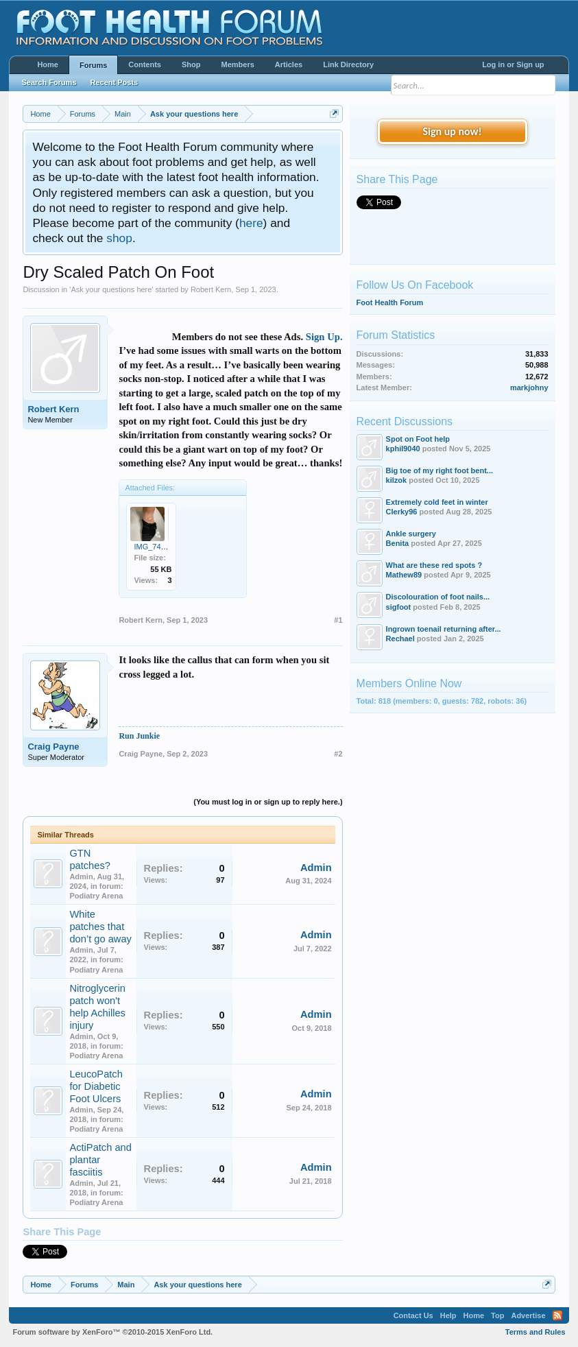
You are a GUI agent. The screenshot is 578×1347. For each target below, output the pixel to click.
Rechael (400, 638)
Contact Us (413, 1315)
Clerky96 (402, 512)
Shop (191, 64)
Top (497, 1315)
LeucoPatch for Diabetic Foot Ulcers (95, 1086)
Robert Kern (211, 289)
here (251, 223)
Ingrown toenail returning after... (443, 629)
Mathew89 (404, 575)
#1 (338, 620)
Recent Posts (115, 82)
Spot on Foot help (418, 439)
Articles (288, 64)
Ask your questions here (111, 289)
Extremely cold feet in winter (437, 502)
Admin (81, 876)
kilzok (396, 480)
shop (119, 238)
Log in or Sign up (513, 64)
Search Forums (48, 82)
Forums (93, 65)
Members (237, 64)
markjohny (529, 387)
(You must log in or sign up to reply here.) (267, 802)
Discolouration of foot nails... (438, 597)
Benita (397, 543)
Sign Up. (324, 336)
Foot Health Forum (390, 302)
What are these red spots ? (434, 565)
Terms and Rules (535, 1332)
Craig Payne (53, 746)
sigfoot (398, 607)
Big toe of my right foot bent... (439, 470)
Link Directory (348, 64)
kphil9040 (403, 448)
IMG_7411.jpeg (159, 547)
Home (47, 64)
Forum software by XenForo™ (112, 1332)
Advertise (528, 1315)
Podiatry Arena (96, 896)
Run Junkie (139, 736)
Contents (144, 64)
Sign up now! (451, 131)
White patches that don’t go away (100, 926)
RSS (557, 1315)
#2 (338, 754)
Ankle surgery (411, 533)
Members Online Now (409, 683)
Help (448, 1315)
